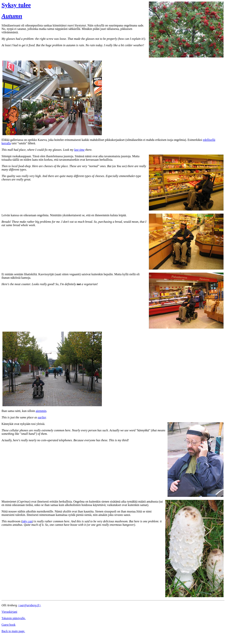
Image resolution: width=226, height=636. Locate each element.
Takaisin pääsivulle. (14, 618)
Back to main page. (13, 631)
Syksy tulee (16, 5)
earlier (42, 417)
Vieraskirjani (9, 611)
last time (79, 149)
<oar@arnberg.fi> (29, 605)
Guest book (8, 624)
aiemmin (41, 411)
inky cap (27, 521)
